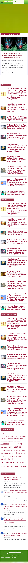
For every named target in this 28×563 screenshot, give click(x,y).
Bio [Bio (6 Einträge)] (6, 438)
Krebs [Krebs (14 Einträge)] (23, 450)
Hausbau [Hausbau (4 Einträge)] (14, 443)
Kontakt (2, 555)
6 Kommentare (19, 60)
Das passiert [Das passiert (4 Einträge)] (10, 438)
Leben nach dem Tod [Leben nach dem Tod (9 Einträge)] (10, 453)
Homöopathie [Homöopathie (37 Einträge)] (14, 446)
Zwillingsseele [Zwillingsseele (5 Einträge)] (22, 469)
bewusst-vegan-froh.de (15, 552)
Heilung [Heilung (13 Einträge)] (19, 444)
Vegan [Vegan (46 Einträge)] (24, 466)
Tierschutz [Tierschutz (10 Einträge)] (17, 466)
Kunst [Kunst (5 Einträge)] (2, 453)
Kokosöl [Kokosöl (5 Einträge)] (18, 450)
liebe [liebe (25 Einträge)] (18, 453)
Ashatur (5, 60)
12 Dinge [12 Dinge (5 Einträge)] (2, 433)
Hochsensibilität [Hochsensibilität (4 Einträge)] (4, 447)
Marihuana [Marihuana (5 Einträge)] (23, 453)
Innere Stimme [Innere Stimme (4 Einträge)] (4, 450)
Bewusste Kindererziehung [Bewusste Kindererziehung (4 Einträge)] (13, 436)
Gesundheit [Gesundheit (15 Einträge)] (5, 444)
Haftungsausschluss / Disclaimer (8, 557)
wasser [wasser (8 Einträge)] (2, 469)
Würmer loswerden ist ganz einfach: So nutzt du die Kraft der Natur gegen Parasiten (15, 520)
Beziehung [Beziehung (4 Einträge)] (3, 438)
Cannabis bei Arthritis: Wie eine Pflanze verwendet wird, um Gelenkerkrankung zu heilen (13, 55)
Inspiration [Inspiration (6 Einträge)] (9, 450)
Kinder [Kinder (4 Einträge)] (14, 450)
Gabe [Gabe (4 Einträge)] (15, 441)
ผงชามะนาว (7, 477)
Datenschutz (15, 555)
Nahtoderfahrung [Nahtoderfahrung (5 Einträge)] (13, 456)
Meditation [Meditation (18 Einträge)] (5, 456)
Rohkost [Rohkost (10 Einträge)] (22, 462)
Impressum (8, 555)
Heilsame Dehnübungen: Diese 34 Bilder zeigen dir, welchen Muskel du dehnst (15, 493)
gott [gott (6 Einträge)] (11, 444)
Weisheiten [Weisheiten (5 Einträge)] (7, 469)
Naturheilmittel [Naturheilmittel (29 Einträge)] (7, 462)
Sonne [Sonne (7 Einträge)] (11, 466)
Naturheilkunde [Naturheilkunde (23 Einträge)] (7, 459)
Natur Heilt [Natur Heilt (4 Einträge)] (17, 462)
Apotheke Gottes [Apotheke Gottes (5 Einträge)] (4, 436)
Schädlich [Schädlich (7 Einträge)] (3, 466)
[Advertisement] (14, 18)
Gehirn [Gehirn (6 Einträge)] (18, 441)
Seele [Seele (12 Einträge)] (7, 466)
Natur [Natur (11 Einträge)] (20, 456)
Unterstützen (22, 554)
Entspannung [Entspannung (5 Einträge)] (10, 441)
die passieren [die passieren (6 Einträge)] (4, 441)
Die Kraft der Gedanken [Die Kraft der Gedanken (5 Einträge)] (18, 438)
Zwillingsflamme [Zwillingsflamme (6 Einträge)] (14, 469)
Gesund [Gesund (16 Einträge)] (23, 441)
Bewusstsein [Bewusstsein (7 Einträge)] (23, 436)
